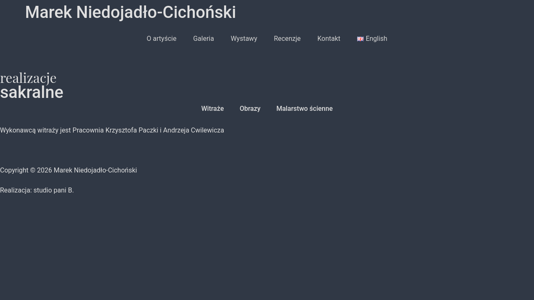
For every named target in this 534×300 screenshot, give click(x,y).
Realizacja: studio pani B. (37, 190)
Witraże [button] (213, 108)
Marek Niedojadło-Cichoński (130, 12)
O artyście (161, 38)
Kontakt (328, 38)
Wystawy (244, 38)
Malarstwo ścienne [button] (304, 108)
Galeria (203, 38)
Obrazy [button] (249, 108)
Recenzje (287, 38)
